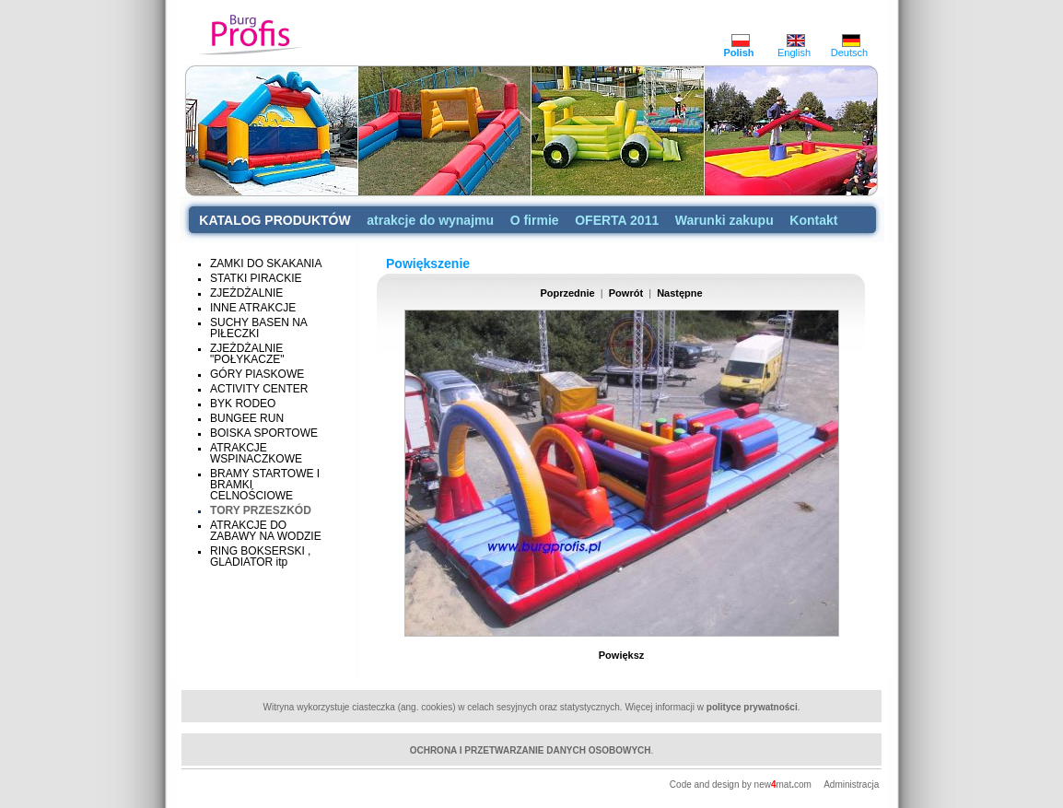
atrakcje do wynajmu (430, 220)
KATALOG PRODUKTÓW (274, 220)
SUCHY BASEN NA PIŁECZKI (258, 328)
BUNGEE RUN (247, 418)
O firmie (534, 220)
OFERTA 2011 (617, 220)
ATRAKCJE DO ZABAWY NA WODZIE (265, 531)
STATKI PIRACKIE (256, 278)
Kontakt (813, 220)
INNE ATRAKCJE (253, 307)
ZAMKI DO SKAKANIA (265, 263)
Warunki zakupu (724, 220)
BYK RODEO (242, 403)
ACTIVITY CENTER (259, 388)
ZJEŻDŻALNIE (246, 293)
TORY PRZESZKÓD (260, 510)
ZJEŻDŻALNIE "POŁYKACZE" (247, 354)
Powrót (626, 293)
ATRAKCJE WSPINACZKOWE (256, 453)
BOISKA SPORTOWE (264, 433)
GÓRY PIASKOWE (257, 374)
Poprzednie (567, 293)
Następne (680, 293)
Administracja (851, 784)
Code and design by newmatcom (742, 784)
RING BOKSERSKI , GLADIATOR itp (260, 556)
